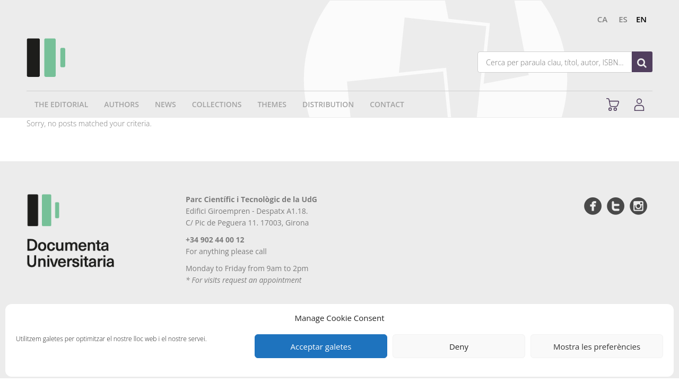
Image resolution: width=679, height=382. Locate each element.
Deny (458, 346)
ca (602, 19)
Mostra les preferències (596, 346)
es (623, 19)
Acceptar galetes (321, 346)
